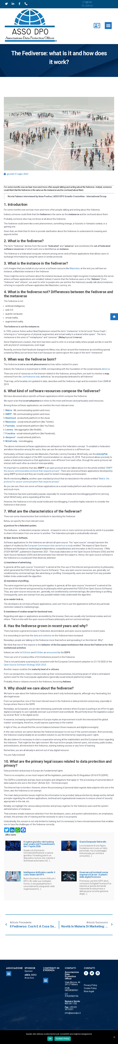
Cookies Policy (62, 1039)
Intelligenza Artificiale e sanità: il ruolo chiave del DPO (39, 873)
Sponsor (29, 971)
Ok (50, 1039)
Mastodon (75, 268)
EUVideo (39, 652)
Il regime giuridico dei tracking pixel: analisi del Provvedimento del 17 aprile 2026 (39, 844)
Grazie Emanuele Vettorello (92, 842)
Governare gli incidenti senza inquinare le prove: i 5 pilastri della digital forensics (93, 874)
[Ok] (114, 1037)
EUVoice (27, 652)
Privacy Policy (90, 985)
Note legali (89, 991)
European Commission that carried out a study (50, 545)
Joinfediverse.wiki (31, 376)
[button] (108, 25)
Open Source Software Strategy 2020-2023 (25, 664)
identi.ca (106, 369)
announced (52, 652)
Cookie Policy (90, 988)
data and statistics (42, 635)
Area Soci (29, 978)
